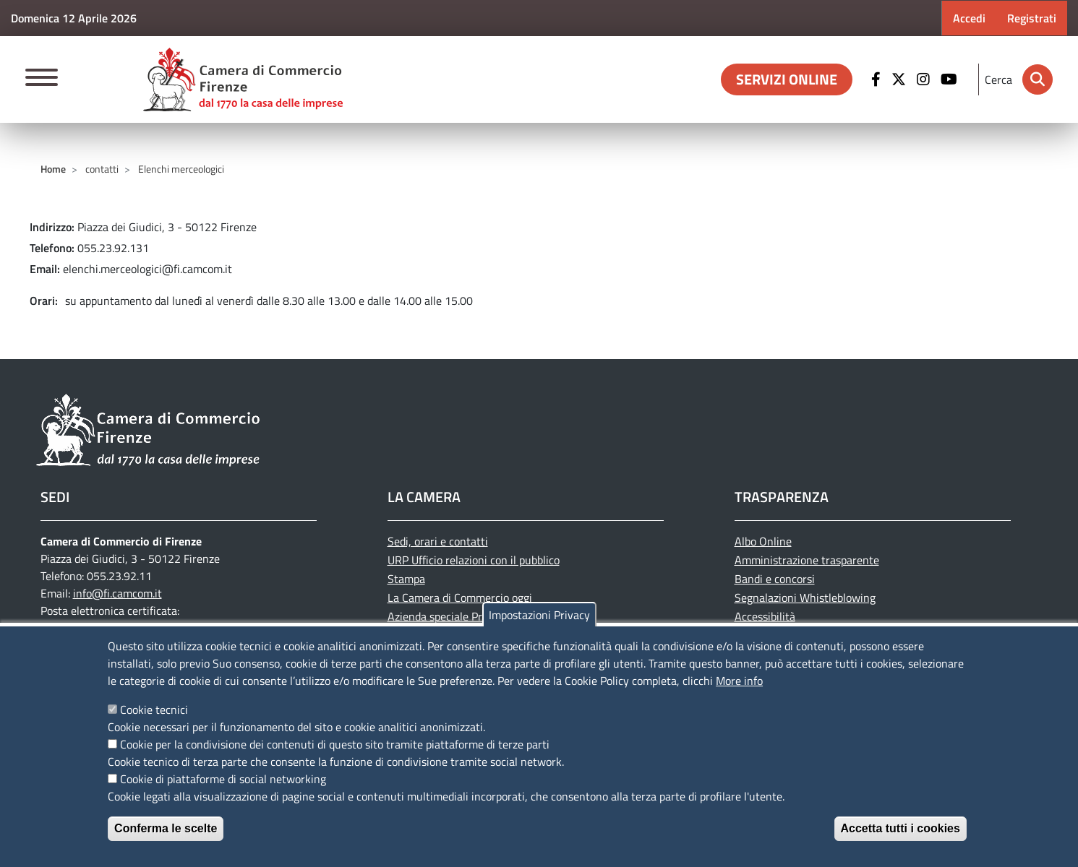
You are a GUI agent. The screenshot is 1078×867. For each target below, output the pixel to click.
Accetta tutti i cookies (900, 828)
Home (53, 168)
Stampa (406, 578)
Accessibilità (765, 616)
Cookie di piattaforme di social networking (223, 779)
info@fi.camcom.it (117, 593)
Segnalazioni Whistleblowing (805, 597)
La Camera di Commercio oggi (460, 597)
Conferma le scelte (165, 828)
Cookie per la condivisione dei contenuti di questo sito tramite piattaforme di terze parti (334, 744)
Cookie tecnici (154, 709)
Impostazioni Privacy (539, 615)
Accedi (969, 18)
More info (739, 680)
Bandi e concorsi (775, 578)
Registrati (1031, 18)
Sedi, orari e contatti (438, 541)
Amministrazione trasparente (807, 560)
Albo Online (763, 541)
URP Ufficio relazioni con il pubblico (474, 560)
